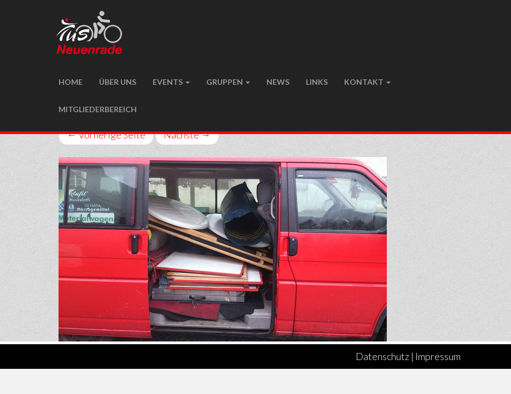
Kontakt (367, 81)
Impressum (438, 356)
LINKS (317, 81)
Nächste (187, 135)
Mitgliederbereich (98, 109)
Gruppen (228, 81)
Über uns (117, 81)
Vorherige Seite (106, 135)
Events (171, 81)
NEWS (277, 81)
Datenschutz (382, 356)
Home (71, 81)
